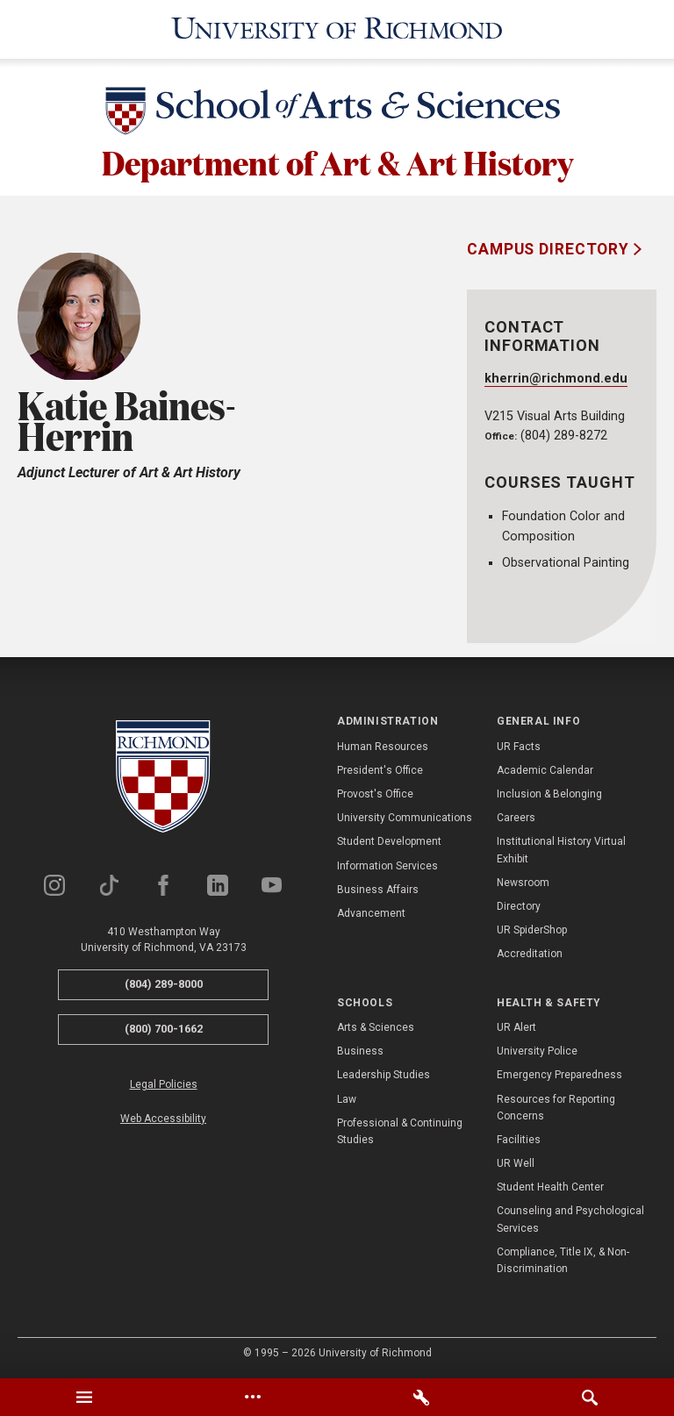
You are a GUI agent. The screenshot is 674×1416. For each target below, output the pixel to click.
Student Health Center (550, 1186)
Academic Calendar (545, 769)
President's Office (380, 769)
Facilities (519, 1139)
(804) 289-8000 (164, 983)
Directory (519, 905)
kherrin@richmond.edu (555, 377)
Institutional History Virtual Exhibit (561, 848)
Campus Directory (550, 248)
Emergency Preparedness (559, 1074)
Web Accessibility (163, 1117)
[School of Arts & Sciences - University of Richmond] (337, 111)
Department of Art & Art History (337, 160)
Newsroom (523, 882)
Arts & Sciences (375, 1026)
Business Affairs (378, 889)
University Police (537, 1050)
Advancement (371, 912)
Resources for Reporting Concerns (556, 1105)
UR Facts (519, 745)
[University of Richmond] (337, 28)
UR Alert (516, 1026)
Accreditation (530, 953)
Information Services (387, 864)
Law (346, 1097)
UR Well (515, 1162)
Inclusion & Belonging (549, 793)
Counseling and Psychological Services (570, 1218)
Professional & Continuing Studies (399, 1129)
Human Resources (382, 745)
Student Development (389, 840)
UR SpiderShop (532, 929)
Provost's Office (375, 793)
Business (360, 1050)
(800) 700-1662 (164, 1027)
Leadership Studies (383, 1074)
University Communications (404, 817)
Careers (516, 817)
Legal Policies (163, 1082)
